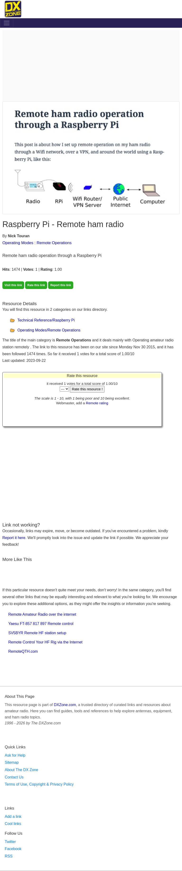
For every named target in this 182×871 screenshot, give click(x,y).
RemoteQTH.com (23, 651)
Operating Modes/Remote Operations (48, 330)
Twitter (10, 842)
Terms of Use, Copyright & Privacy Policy (39, 784)
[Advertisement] (91, 66)
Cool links (13, 824)
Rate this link (36, 285)
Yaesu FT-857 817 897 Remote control (40, 624)
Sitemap (12, 762)
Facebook (13, 849)
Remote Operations (54, 243)
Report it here (13, 538)
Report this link (60, 285)
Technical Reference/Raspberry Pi (46, 320)
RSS (9, 856)
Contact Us (14, 777)
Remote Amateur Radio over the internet (42, 614)
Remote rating (97, 403)
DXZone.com (65, 705)
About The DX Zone (21, 770)
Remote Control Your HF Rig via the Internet (45, 642)
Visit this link (13, 285)
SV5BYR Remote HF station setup (37, 633)
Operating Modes (17, 243)
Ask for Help (15, 755)
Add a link (13, 817)
